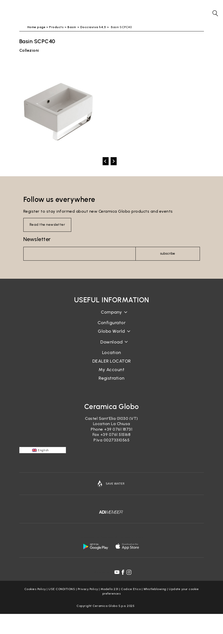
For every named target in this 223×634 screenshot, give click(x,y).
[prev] (106, 161)
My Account (111, 369)
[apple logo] (128, 546)
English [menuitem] (43, 450)
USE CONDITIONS (61, 589)
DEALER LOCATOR (111, 361)
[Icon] (111, 483)
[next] (114, 161)
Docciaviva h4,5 (93, 27)
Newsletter (37, 239)
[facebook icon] (122, 572)
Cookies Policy (35, 589)
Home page (36, 27)
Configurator (111, 322)
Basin (71, 27)
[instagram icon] (128, 572)
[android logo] (96, 546)
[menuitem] (42, 450)
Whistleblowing (154, 589)
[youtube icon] (116, 572)
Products (56, 27)
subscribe (167, 253)
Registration (112, 378)
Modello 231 (109, 589)
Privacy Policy (88, 589)
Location (111, 352)
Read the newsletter (47, 224)
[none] (42, 450)
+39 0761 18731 (118, 429)
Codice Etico (131, 589)
